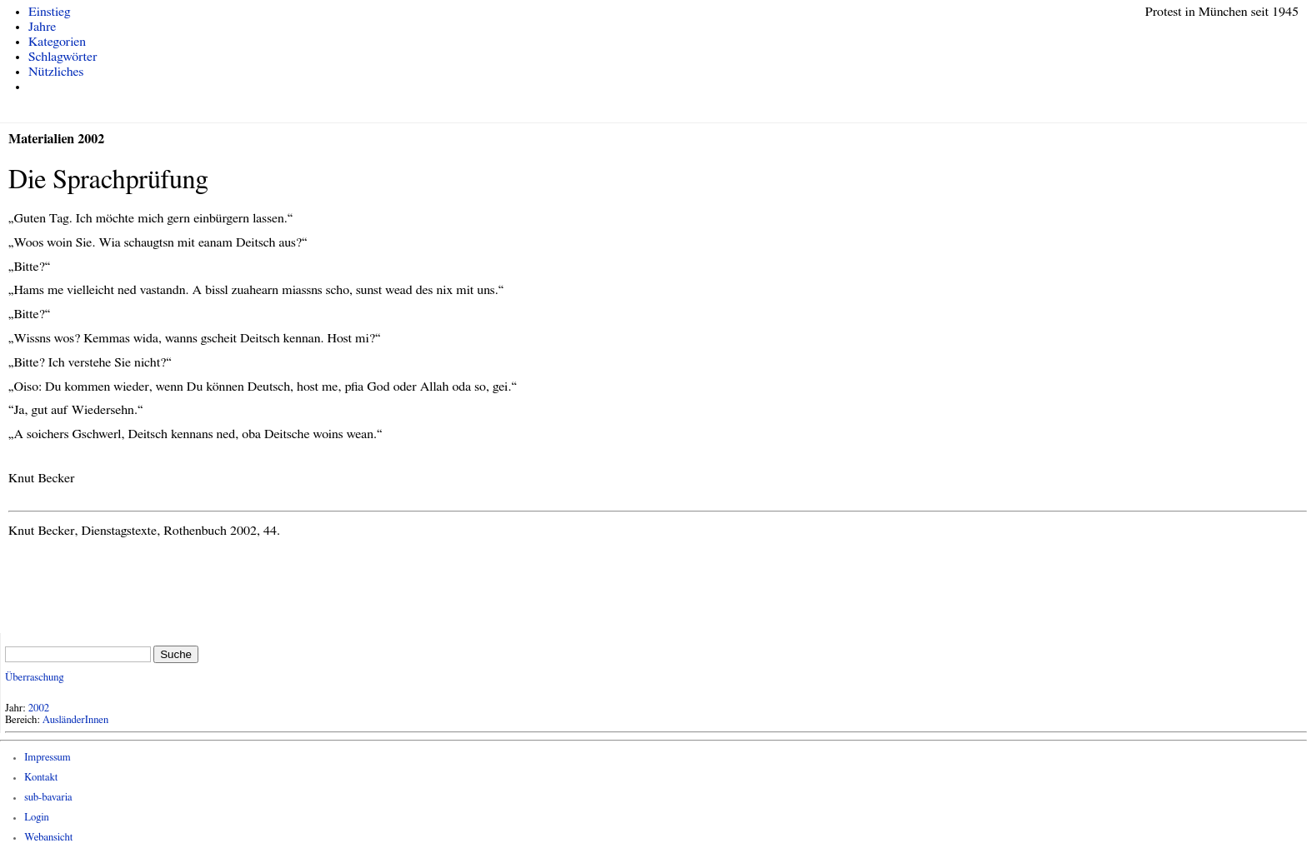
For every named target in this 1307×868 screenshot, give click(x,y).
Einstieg (49, 11)
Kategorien (57, 41)
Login (36, 817)
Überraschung (34, 677)
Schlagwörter (62, 56)
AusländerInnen (75, 720)
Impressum (47, 757)
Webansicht (48, 837)
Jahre (42, 26)
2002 (39, 708)
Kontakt (41, 777)
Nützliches (55, 71)
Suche (176, 654)
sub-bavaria (48, 797)
